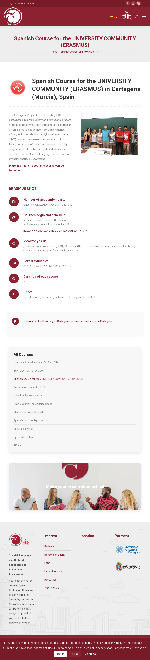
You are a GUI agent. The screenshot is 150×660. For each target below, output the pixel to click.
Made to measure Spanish (29, 412)
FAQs (47, 563)
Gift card (18, 445)
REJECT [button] (75, 654)
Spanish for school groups (28, 420)
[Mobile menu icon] (144, 16)
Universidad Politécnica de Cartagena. (91, 321)
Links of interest (53, 571)
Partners (49, 546)
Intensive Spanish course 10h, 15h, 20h (36, 362)
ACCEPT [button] (60, 654)
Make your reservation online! (75, 486)
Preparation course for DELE (30, 387)
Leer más (90, 654)
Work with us (51, 587)
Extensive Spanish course (28, 370)
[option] (109, 134)
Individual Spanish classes (28, 395)
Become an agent (54, 554)
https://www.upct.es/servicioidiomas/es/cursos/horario (55, 230)
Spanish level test (24, 437)
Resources (50, 579)
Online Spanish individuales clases (33, 403)
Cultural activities (23, 428)
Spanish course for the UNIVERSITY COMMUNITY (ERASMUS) (49, 379)
